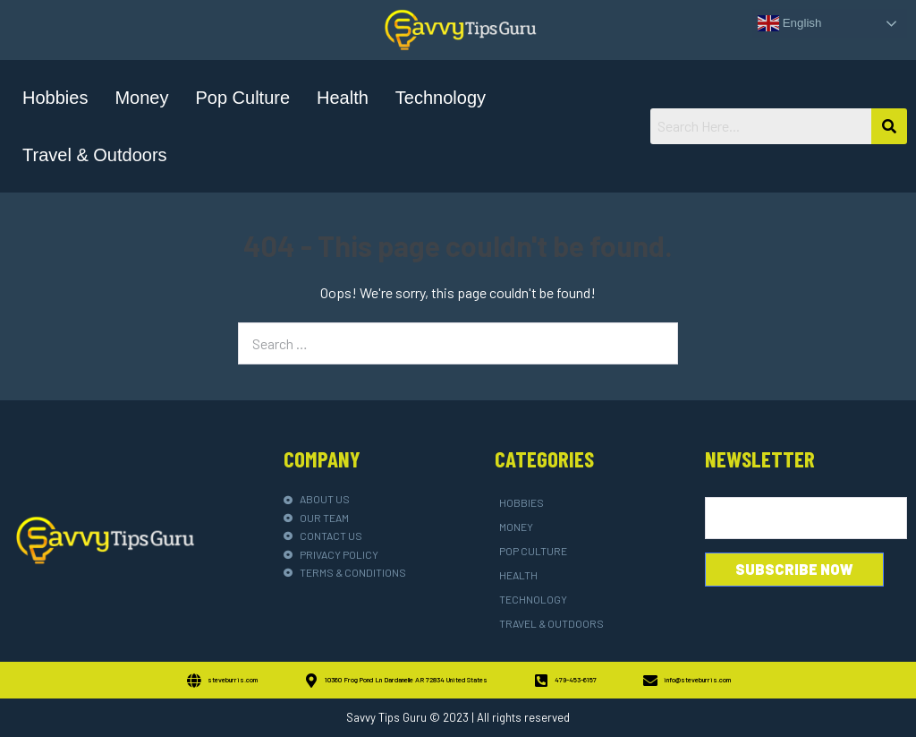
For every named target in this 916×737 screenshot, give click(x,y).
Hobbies (55, 97)
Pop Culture (242, 97)
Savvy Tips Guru (386, 717)
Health (343, 97)
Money (141, 97)
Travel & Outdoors (94, 155)
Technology (440, 97)
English (789, 23)
